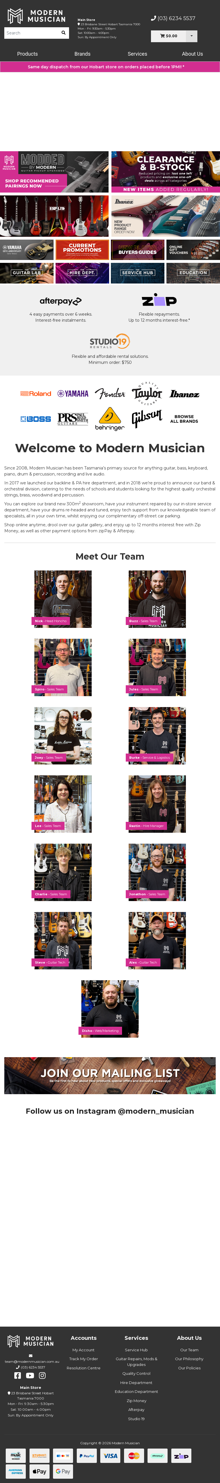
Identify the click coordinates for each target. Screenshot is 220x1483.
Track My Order (83, 1358)
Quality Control (136, 1373)
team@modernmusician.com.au (32, 1361)
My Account (83, 1350)
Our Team (189, 1350)
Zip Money (136, 1400)
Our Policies (189, 1368)
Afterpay (136, 1409)
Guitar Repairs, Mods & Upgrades (136, 1361)
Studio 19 (136, 1418)
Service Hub (136, 1350)
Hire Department (136, 1382)
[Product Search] (31, 33)
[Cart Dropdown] (191, 36)
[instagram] (42, 1375)
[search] (63, 33)
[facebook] (17, 1375)
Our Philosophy (189, 1358)
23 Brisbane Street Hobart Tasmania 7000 (110, 24)
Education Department (136, 1391)
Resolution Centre (84, 1368)
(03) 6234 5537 (173, 18)
